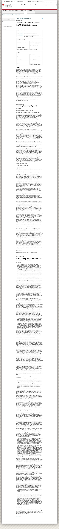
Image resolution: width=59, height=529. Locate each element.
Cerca (4, 29)
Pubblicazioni (30, 10)
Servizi (25, 10)
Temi (13, 10)
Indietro (18, 18)
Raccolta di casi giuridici (9, 14)
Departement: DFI (19, 1)
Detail (19, 14)
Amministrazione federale (8, 1)
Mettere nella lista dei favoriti (25, 18)
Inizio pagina (19, 516)
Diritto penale (5, 24)
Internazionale (21, 10)
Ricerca (16, 14)
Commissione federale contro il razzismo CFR (34, 1)
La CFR (34, 10)
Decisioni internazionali (7, 26)
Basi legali (16, 10)
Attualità (10, 10)
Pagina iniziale (5, 10)
